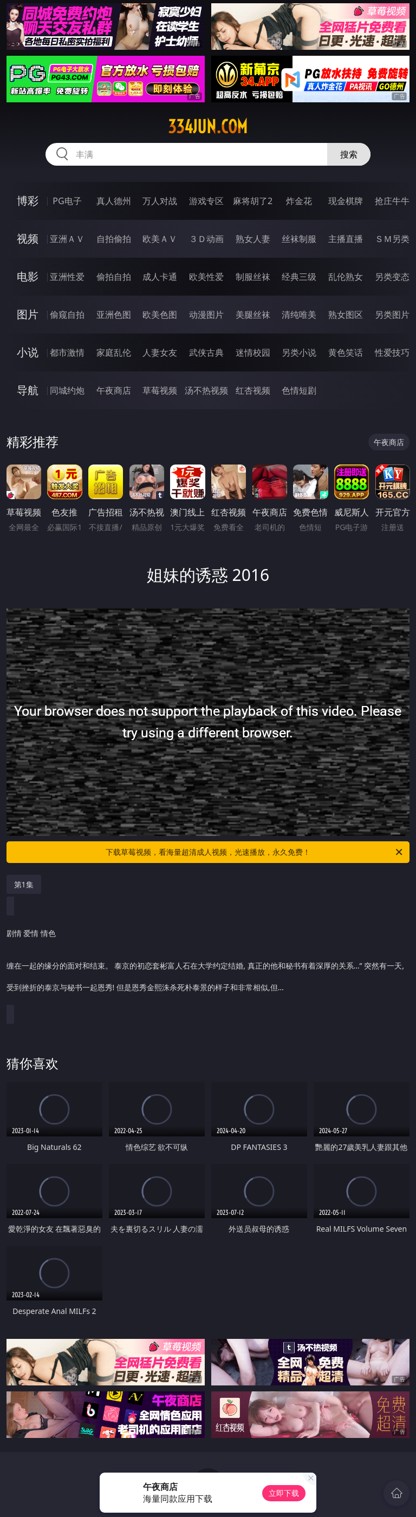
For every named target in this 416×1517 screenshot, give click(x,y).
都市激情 (67, 352)
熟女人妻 (253, 239)
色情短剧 (299, 390)
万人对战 (159, 201)
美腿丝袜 (253, 315)
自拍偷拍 (113, 239)
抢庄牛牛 (392, 201)
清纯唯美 (299, 315)
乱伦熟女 (345, 277)
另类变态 (392, 277)
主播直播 (345, 239)
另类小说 (299, 352)
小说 (27, 352)
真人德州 (113, 201)
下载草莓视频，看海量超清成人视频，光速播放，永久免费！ (255, 852)
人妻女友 (159, 352)
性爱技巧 (392, 352)
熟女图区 (345, 315)
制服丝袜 (253, 277)
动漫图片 (206, 315)
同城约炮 (67, 390)
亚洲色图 (113, 315)
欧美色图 (159, 315)
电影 (27, 276)
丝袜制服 (299, 239)
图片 (27, 314)
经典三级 (299, 277)
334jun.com (208, 127)
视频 (27, 238)
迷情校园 (253, 352)
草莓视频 (159, 390)
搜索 (349, 154)
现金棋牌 (345, 201)
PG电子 (67, 201)
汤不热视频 (206, 390)
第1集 (24, 884)
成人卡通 (159, 277)
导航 (27, 390)
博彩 (27, 200)
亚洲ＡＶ (67, 239)
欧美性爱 (206, 277)
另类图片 (392, 315)
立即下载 (284, 1493)
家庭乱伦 (113, 352)
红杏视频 (253, 390)
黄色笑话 (345, 352)
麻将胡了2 (252, 201)
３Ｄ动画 (206, 239)
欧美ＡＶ (159, 239)
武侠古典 (206, 352)
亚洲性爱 (67, 277)
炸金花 (299, 201)
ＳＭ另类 (392, 239)
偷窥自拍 (67, 315)
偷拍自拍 (113, 277)
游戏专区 (206, 201)
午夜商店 (113, 390)
